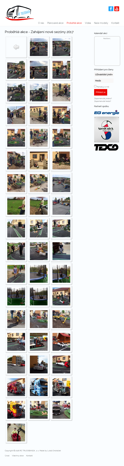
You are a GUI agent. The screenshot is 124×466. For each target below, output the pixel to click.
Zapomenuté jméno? (103, 98)
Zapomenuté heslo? (102, 101)
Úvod (7, 456)
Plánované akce (55, 23)
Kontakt (115, 23)
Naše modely (101, 23)
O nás (41, 23)
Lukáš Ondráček (54, 450)
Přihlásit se (100, 92)
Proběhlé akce (74, 23)
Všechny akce (18, 456)
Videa (88, 23)
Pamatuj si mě (103, 87)
